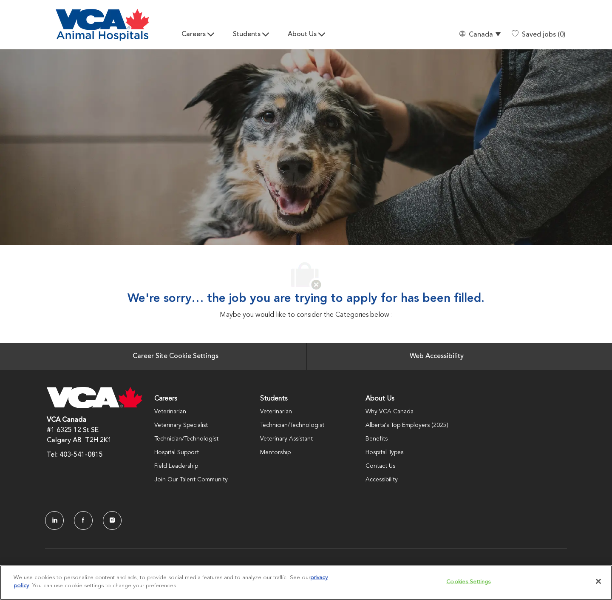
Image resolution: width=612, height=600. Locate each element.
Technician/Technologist (186, 439)
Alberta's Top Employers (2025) (407, 425)
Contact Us (380, 466)
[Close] (598, 581)
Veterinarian (170, 412)
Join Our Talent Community (191, 480)
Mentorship (275, 452)
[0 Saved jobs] (538, 35)
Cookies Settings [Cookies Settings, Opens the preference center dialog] (468, 582)
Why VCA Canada (390, 412)
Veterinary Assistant (286, 439)
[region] (306, 582)
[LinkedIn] (54, 520)
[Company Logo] (102, 24)
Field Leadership (176, 466)
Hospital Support (176, 452)
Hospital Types (384, 452)
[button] (480, 34)
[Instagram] (112, 520)
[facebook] (83, 520)
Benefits (377, 439)
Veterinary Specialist (181, 425)
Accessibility (382, 480)
